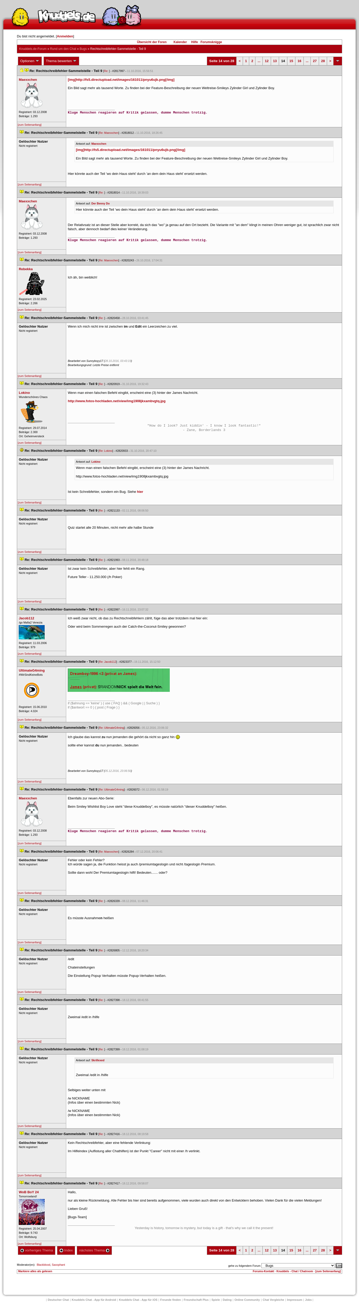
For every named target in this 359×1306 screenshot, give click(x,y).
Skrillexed (97, 1060)
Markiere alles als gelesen (35, 1271)
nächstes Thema (94, 1250)
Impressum (294, 1299)
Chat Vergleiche (273, 1299)
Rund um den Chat (63, 49)
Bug (83, 49)
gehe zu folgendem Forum (244, 1265)
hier (140, 492)
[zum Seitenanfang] (30, 124)
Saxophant (58, 1264)
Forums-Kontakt (263, 1271)
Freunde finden (170, 1299)
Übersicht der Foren (152, 42)
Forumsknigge (211, 42)
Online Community (247, 1299)
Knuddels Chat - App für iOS (138, 1299)
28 (323, 61)
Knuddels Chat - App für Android (94, 1299)
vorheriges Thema (36, 1250)
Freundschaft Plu (196, 1299)
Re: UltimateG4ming (111, 727)
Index (66, 1250)
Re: (106, 70)
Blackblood (43, 1264)
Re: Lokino (105, 450)
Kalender (180, 42)
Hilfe (194, 42)
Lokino (95, 461)
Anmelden (65, 36)
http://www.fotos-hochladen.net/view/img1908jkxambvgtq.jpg (117, 401)
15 (291, 61)
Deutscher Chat (58, 1299)
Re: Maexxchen (108, 132)
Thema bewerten (61, 61)
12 (266, 61)
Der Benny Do (100, 203)
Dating (227, 1299)
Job (308, 1299)
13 (275, 61)
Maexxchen (98, 143)
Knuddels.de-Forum (32, 49)
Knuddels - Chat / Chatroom (294, 1271)
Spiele (216, 1299)
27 (314, 61)
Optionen (29, 61)
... (259, 61)
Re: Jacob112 (107, 661)
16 (299, 61)
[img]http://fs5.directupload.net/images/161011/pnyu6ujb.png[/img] (121, 80)
